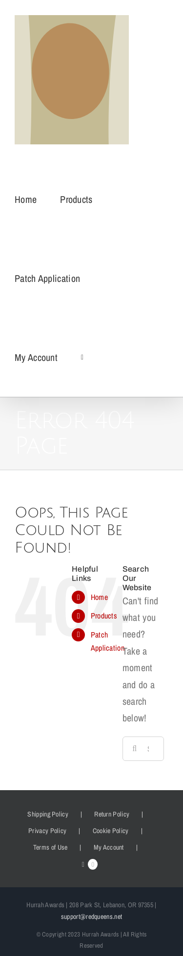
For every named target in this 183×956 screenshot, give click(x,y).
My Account (109, 847)
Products (104, 615)
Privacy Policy (47, 830)
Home (99, 597)
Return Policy (111, 814)
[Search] (134, 749)
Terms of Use (50, 847)
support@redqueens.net (91, 916)
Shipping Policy (47, 814)
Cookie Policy (111, 830)
